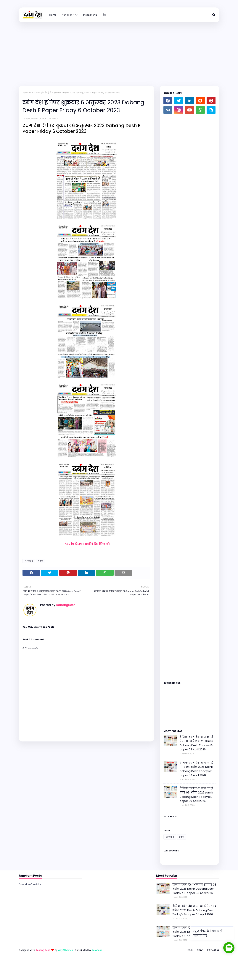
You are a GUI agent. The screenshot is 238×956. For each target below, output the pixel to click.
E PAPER (34, 92)
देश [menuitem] (104, 14)
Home (25, 92)
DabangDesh (29, 118)
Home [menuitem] (52, 14)
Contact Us (213, 950)
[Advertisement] (119, 50)
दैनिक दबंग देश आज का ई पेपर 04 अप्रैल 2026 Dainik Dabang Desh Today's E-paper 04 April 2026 (196, 769)
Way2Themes (65, 950)
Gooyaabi (96, 950)
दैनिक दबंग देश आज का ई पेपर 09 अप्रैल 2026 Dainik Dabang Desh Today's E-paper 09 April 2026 (196, 794)
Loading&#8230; (189, 396)
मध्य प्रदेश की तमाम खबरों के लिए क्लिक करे (87, 544)
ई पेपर (40, 561)
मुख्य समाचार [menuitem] (68, 14)
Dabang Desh (43, 950)
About (200, 950)
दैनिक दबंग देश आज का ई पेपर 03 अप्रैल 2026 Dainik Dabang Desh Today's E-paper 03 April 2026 (196, 743)
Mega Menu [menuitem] (90, 14)
